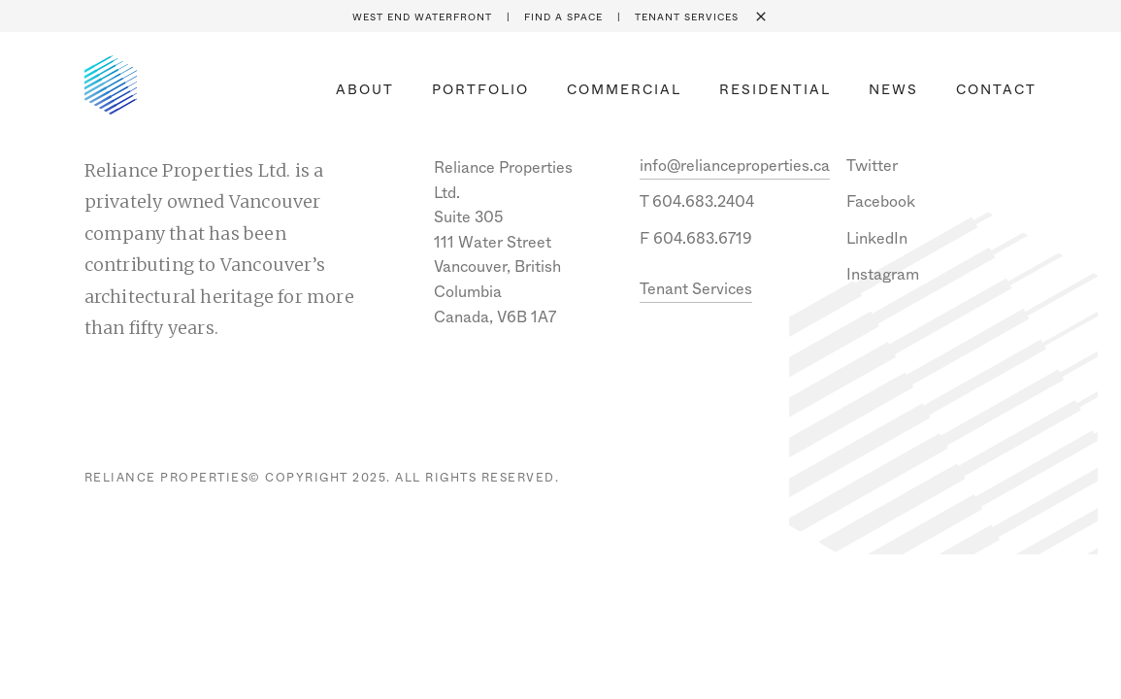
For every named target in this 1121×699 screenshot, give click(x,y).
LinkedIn (876, 238)
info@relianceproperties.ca (735, 165)
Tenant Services (687, 17)
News (893, 90)
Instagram (882, 274)
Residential (775, 90)
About (365, 90)
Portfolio (480, 90)
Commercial (624, 90)
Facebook (880, 201)
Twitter (872, 165)
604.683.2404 (703, 201)
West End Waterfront (422, 17)
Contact (996, 90)
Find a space (563, 17)
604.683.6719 (702, 238)
